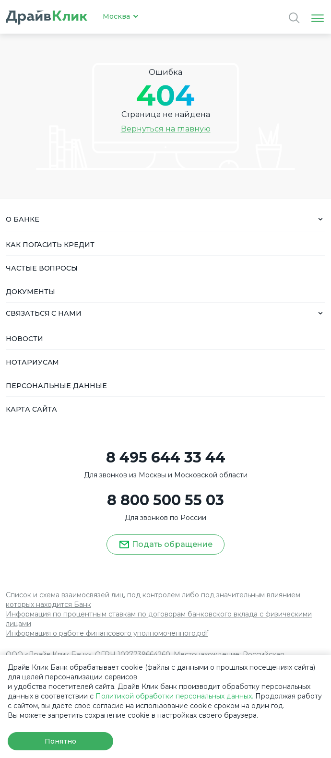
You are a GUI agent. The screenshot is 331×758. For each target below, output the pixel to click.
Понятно (60, 741)
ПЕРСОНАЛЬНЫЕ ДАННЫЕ (56, 385)
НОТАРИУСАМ (32, 362)
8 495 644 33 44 (165, 457)
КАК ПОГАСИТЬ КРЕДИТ (50, 244)
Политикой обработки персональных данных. (174, 696)
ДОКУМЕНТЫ (30, 291)
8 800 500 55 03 (165, 500)
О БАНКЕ (22, 219)
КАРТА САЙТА (31, 409)
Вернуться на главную (166, 128)
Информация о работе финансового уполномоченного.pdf (107, 633)
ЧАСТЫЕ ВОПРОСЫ (42, 268)
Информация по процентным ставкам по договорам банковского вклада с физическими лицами (159, 619)
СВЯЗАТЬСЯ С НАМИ (44, 313)
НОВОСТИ (24, 338)
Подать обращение (165, 544)
